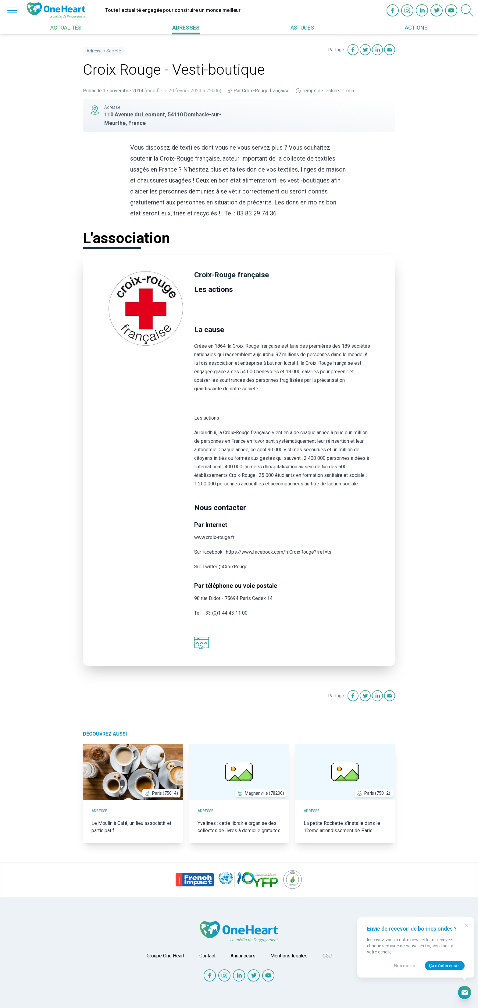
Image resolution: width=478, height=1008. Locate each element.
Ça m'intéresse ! (445, 965)
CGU (327, 956)
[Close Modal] (466, 925)
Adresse (95, 50)
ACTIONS (416, 27)
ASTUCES (302, 27)
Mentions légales (289, 956)
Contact (207, 956)
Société (113, 50)
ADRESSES (186, 27)
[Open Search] (467, 10)
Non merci (404, 965)
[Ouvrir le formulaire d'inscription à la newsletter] (464, 992)
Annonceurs (242, 956)
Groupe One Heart (165, 956)
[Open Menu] (12, 10)
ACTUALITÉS (65, 27)
